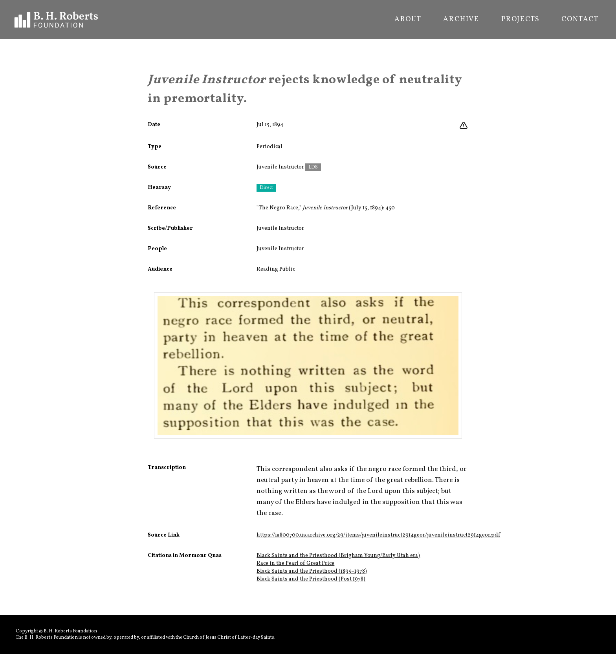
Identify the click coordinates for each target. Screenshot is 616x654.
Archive (461, 19)
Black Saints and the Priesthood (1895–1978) (312, 571)
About (407, 19)
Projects (520, 19)
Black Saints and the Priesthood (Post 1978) (311, 579)
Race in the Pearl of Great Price (295, 563)
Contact (580, 19)
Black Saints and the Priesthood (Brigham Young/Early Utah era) (338, 555)
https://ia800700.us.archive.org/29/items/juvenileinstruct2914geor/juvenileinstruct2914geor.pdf (378, 535)
